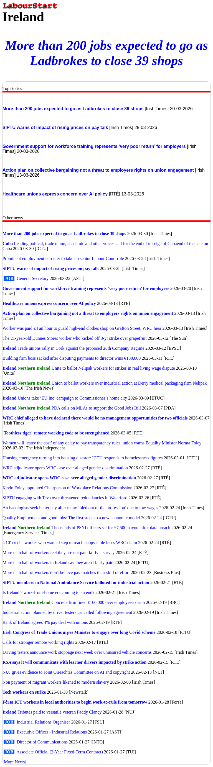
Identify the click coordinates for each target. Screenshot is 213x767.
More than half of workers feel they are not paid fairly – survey (58, 552)
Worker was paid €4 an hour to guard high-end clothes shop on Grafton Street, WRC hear (81, 328)
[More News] (14, 762)
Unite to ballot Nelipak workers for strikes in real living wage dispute (113, 368)
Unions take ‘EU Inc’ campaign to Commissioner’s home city (72, 398)
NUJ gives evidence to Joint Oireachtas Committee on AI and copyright (66, 672)
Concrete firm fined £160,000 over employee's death (98, 602)
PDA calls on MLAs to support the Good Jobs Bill (96, 408)
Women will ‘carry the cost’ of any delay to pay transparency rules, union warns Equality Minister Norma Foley (101, 443)
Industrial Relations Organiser (43, 722)
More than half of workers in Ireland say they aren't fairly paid (57, 562)
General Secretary (33, 278)
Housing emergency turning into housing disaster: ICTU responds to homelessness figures (83, 457)
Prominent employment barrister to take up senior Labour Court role (63, 258)
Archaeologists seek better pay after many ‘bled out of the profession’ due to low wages (80, 507)
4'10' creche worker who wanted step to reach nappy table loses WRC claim (69, 542)
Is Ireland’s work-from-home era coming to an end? (48, 592)
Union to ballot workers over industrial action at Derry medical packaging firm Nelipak (129, 383)
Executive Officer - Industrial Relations (52, 732)
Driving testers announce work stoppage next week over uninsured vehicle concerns (77, 652)
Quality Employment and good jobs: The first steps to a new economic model (71, 517)
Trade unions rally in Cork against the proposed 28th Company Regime (80, 348)
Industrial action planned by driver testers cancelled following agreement (67, 612)
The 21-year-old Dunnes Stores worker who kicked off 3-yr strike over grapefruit (74, 338)
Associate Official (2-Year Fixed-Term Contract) (59, 752)
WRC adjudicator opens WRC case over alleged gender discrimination (65, 467)
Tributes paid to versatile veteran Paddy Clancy (59, 712)
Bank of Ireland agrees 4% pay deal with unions (45, 622)
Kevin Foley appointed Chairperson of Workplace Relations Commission (67, 487)
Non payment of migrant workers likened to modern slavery (55, 682)
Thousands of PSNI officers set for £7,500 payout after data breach (110, 527)
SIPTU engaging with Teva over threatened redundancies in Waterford (64, 497)
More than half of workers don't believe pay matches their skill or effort (66, 572)
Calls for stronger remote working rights (38, 642)
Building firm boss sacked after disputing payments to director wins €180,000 (71, 358)
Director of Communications (42, 742)
